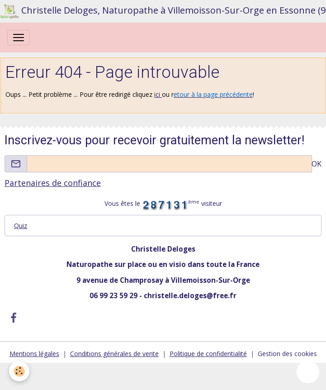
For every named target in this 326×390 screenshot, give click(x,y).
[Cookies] (19, 371)
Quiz (20, 225)
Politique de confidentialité (208, 353)
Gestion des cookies (287, 353)
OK (316, 164)
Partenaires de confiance (53, 182)
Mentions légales (34, 353)
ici (158, 94)
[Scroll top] (308, 372)
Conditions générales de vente (114, 353)
